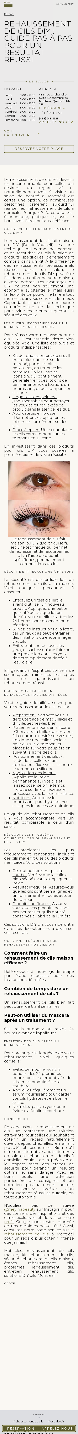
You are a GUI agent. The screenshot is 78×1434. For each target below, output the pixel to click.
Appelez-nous (54, 122)
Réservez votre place (39, 149)
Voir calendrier (17, 133)
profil (9, 1222)
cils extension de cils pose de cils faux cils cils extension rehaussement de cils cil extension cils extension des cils (39, 1336)
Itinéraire (50, 108)
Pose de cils (56, 1421)
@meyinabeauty (19, 1209)
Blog (9, 14)
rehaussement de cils (26, 1234)
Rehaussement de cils (28, 1421)
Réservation (21, 1428)
